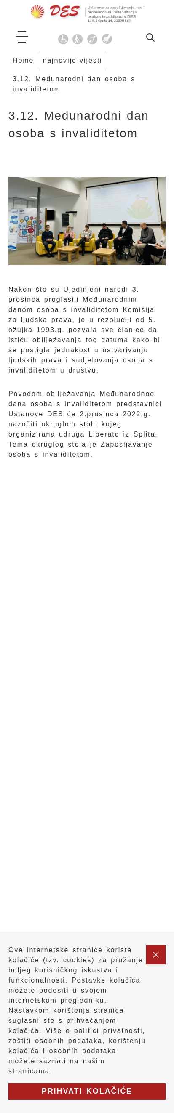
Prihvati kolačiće (87, 1091)
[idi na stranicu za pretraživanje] (150, 39)
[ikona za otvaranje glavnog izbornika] (22, 36)
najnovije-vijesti (72, 60)
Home (23, 60)
